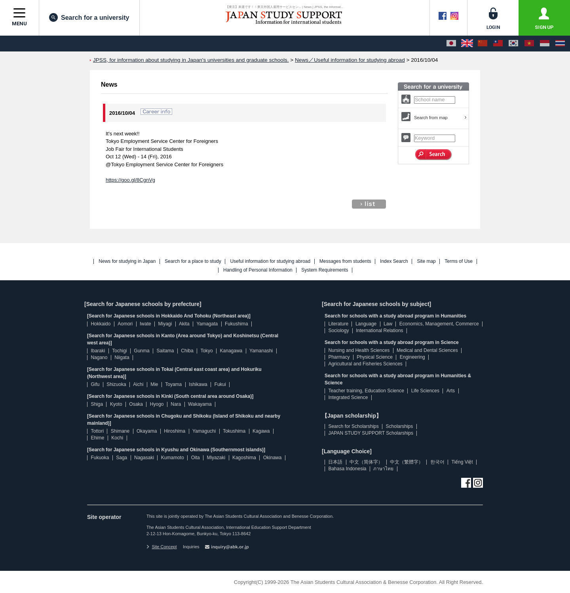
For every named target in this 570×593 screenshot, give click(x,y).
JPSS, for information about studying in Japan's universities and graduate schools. (191, 60)
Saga (121, 457)
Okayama (147, 431)
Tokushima (234, 431)
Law (388, 324)
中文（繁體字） (406, 462)
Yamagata (207, 324)
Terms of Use (459, 261)
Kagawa (261, 431)
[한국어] (513, 43)
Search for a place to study (193, 261)
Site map (426, 261)
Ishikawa (198, 384)
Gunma (141, 351)
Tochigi (119, 351)
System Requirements (324, 270)
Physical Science (375, 357)
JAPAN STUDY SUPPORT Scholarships (370, 433)
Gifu (95, 384)
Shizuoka (116, 384)
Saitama (165, 351)
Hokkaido (100, 324)
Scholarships (399, 426)
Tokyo (206, 351)
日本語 (335, 462)
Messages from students (345, 261)
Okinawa (272, 457)
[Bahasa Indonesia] (545, 43)
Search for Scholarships (353, 426)
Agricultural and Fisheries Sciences (365, 364)
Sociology (338, 330)
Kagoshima (244, 457)
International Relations (379, 330)
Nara (176, 404)
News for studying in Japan (127, 261)
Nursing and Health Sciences (359, 350)
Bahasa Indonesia (347, 468)
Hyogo (157, 404)
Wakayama (200, 404)
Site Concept (161, 546)
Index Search (394, 261)
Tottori (97, 431)
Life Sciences (425, 390)
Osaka (136, 404)
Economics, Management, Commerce (439, 324)
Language (365, 324)
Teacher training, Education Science (366, 390)
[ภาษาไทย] (560, 43)
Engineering (412, 357)
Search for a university (89, 17)
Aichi (138, 384)
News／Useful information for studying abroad (350, 60)
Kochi (117, 438)
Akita (184, 324)
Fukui (220, 384)
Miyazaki (216, 457)
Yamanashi (261, 351)
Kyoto (116, 404)
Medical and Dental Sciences (427, 350)
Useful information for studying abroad (270, 261)
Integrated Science (348, 397)
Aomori (125, 324)
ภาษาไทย (383, 468)
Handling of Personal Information (258, 270)
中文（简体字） (366, 462)
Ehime (97, 438)
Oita (195, 457)
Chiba (187, 351)
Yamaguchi (204, 431)
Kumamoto (172, 457)
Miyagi (165, 324)
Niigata (121, 357)
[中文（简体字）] (482, 43)
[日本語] (451, 43)
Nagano (99, 357)
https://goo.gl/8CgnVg (130, 180)
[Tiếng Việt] (529, 43)
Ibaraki (98, 351)
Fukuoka (100, 457)
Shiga (97, 404)
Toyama (173, 384)
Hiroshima (174, 431)
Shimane (120, 431)
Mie (154, 384)
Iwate (145, 324)
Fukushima (236, 324)
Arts (450, 390)
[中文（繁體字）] (498, 43)
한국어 (437, 462)
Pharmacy (339, 357)
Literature (338, 324)
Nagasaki (144, 457)
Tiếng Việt (462, 462)
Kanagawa (231, 351)
